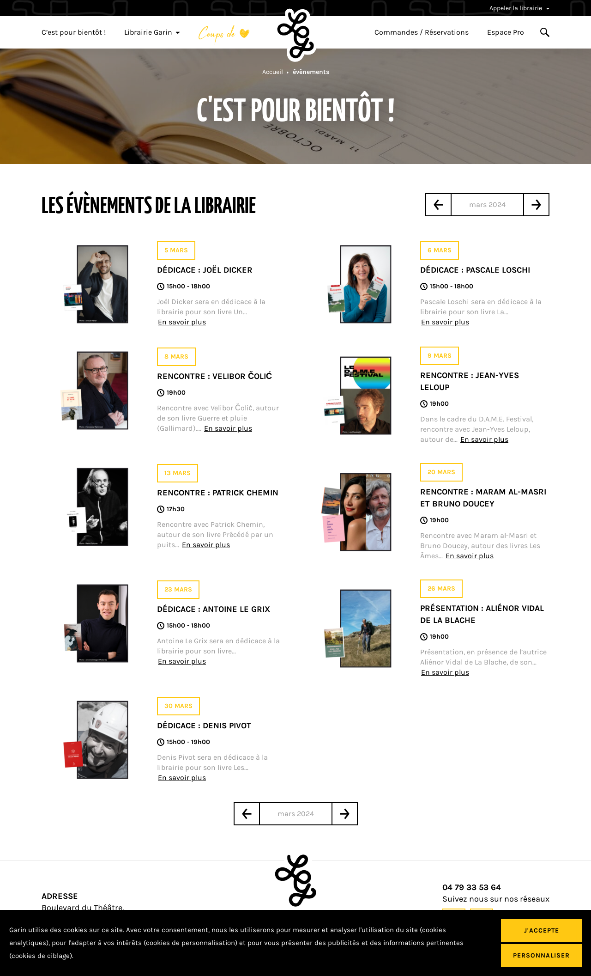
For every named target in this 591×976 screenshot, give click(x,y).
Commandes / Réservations (421, 32)
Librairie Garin (152, 32)
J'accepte (541, 930)
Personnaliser (541, 955)
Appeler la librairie (519, 8)
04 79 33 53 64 (471, 887)
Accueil (272, 71)
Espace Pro (505, 32)
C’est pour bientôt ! (74, 32)
